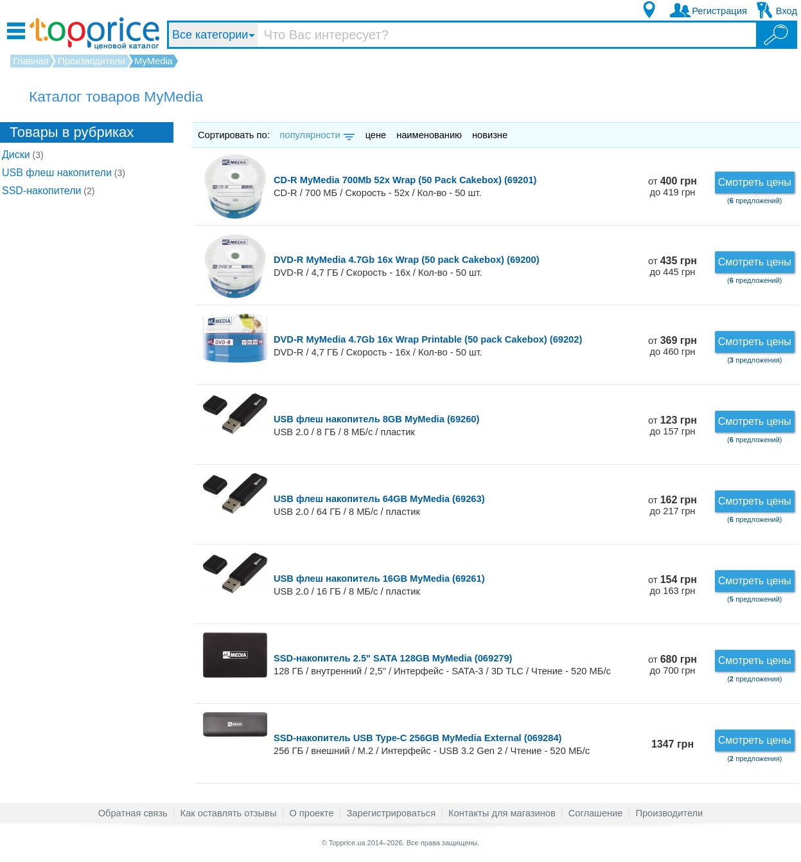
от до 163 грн (672, 585)
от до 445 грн (672, 266)
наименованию (429, 135)
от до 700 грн (672, 665)
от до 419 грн (672, 186)
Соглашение (595, 813)
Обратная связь (133, 813)
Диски (23, 154)
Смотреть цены (754, 182)
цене (376, 135)
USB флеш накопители (63, 172)
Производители (669, 813)
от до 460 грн (672, 346)
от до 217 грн (672, 505)
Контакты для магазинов (502, 813)
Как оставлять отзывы (228, 813)
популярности (316, 135)
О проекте (311, 813)
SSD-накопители (48, 190)
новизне (489, 135)
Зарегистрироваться (391, 813)
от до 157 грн (672, 425)
